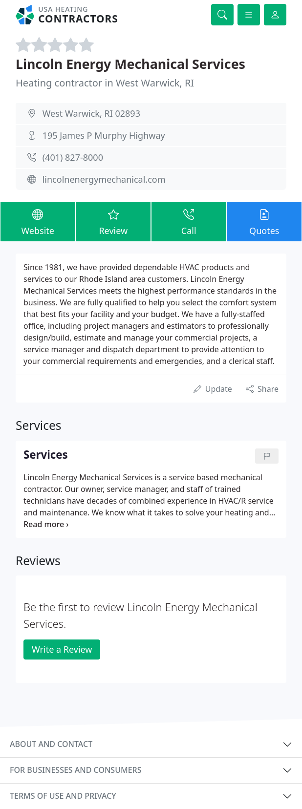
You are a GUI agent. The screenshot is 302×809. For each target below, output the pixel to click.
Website (37, 221)
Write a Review (62, 649)
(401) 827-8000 (73, 157)
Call (188, 221)
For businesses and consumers (75, 770)
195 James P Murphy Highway (104, 135)
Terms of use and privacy (63, 795)
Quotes (264, 221)
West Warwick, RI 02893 (91, 113)
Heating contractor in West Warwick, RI (105, 82)
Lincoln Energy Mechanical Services (130, 64)
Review (113, 221)
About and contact (51, 744)
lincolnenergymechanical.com (104, 179)
